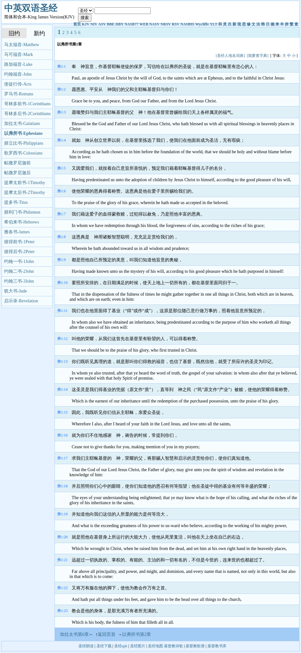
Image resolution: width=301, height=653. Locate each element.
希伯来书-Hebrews (21, 222)
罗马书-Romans (19, 94)
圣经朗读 (86, 646)
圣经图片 (137, 646)
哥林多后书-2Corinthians (27, 113)
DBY (119, 24)
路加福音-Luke (18, 64)
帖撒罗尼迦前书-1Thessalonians (18, 164)
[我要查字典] (257, 55)
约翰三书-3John (19, 281)
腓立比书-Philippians (23, 143)
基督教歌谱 (195, 646)
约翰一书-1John (19, 261)
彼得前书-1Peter (19, 241)
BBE (111, 24)
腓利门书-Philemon (22, 212)
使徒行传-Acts (17, 84)
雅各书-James (17, 232)
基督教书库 (216, 646)
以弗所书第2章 (136, 634)
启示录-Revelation (21, 301)
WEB (143, 24)
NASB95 (187, 24)
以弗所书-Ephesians (23, 133)
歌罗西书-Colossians (23, 153)
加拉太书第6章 (74, 634)
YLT (214, 24)
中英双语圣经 (30, 8)
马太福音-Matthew (21, 44)
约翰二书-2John (19, 271)
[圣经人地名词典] (230, 55)
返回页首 (106, 634)
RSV (176, 24)
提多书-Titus (16, 202)
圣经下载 (104, 646)
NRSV (165, 24)
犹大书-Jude (15, 291)
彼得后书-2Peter (19, 251)
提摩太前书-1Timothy (24, 182)
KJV (85, 24)
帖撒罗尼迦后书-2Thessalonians (18, 174)
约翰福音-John (18, 74)
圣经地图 (155, 646)
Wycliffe (202, 24)
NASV (154, 24)
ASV (102, 24)
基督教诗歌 (173, 646)
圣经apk (120, 646)
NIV (93, 24)
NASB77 (131, 24)
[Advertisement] (172, 49)
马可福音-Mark (18, 54)
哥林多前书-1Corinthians (27, 103)
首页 (77, 24)
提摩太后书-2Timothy (24, 192)
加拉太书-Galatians (22, 123)
